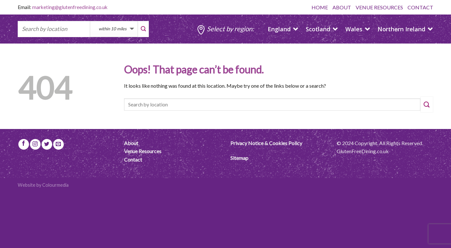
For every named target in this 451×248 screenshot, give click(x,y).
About (131, 143)
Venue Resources (142, 151)
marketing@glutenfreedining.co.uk (70, 7)
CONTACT (420, 7)
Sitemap (239, 158)
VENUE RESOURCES (379, 7)
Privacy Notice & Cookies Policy (266, 143)
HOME (320, 7)
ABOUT (341, 7)
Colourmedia (55, 185)
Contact (133, 159)
